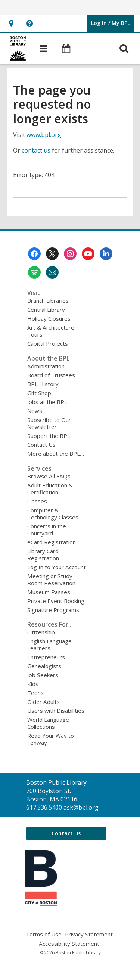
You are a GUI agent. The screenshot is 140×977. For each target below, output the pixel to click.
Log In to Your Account (56, 567)
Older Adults (43, 701)
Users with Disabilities (55, 710)
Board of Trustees (51, 375)
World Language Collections (48, 723)
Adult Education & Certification (50, 488)
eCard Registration (51, 542)
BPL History (43, 384)
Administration (46, 366)
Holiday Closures (49, 318)
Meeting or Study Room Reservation (51, 579)
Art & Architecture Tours (50, 331)
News (34, 410)
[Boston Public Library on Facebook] (34, 253)
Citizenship (41, 632)
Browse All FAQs (49, 476)
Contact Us (41, 444)
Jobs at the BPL (47, 402)
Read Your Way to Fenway (50, 739)
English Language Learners (49, 644)
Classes (37, 501)
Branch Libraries (48, 300)
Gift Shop (39, 393)
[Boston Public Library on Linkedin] (106, 253)
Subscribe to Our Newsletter (49, 423)
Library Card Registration (43, 554)
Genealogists (44, 666)
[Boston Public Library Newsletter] (52, 272)
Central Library (46, 309)
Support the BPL (48, 435)
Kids (32, 684)
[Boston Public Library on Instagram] (70, 253)
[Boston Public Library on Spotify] (34, 272)
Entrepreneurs (46, 657)
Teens (35, 692)
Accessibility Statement (69, 943)
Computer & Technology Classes (52, 513)
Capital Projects (47, 343)
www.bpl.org (44, 135)
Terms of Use (44, 934)
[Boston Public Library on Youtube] (88, 253)
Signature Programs (53, 610)
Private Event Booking (55, 601)
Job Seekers (42, 675)
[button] (11, 23)
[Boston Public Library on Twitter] (52, 253)
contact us (36, 150)
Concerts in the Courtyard (46, 529)
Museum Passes (48, 592)
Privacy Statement (89, 934)
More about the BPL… (55, 453)
